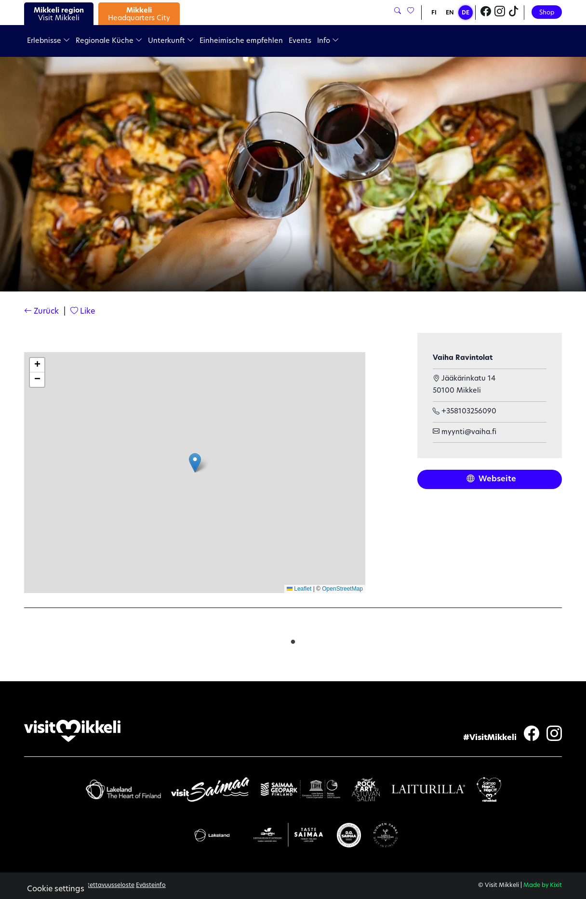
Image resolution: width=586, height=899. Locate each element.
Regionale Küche (109, 41)
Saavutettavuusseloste (102, 885)
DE (465, 13)
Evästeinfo (151, 885)
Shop (546, 13)
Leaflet (299, 588)
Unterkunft (171, 41)
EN (450, 13)
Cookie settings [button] (55, 889)
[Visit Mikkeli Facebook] (485, 12)
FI (434, 13)
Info (328, 41)
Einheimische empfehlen (241, 41)
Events (300, 41)
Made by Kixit (542, 885)
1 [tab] (293, 640)
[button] (195, 463)
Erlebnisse (48, 41)
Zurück (41, 312)
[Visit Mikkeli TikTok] (513, 12)
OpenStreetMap (342, 588)
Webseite (491, 479)
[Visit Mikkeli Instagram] (499, 12)
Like (82, 312)
